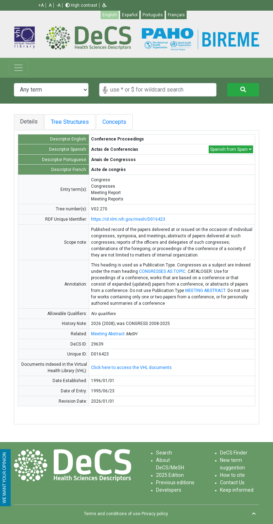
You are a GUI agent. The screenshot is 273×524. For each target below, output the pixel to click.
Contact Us (232, 482)
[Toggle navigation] (18, 68)
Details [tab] (29, 121)
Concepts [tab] (124, 121)
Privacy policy (154, 513)
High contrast (81, 5)
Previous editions (175, 482)
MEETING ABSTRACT (205, 290)
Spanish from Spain (231, 149)
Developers (168, 490)
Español (130, 14)
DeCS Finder (233, 453)
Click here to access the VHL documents (131, 367)
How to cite (232, 475)
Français (176, 14)
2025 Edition (170, 475)
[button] (104, 5)
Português (153, 14)
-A (58, 5)
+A (41, 5)
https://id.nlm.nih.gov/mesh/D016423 (128, 219)
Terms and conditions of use (112, 513)
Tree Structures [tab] (73, 121)
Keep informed (236, 490)
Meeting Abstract (108, 333)
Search (164, 453)
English (109, 14)
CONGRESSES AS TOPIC (162, 271)
